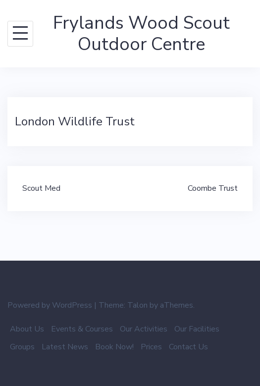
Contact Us (188, 346)
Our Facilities (196, 329)
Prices (151, 346)
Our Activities (143, 329)
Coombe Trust (213, 188)
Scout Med (41, 188)
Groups (22, 346)
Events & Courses (82, 329)
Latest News (65, 346)
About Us (27, 329)
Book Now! (114, 346)
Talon (137, 305)
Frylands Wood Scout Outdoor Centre (141, 33)
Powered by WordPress (49, 305)
